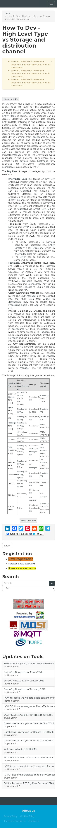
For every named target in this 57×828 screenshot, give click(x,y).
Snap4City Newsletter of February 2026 (24, 689)
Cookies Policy (27, 816)
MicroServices (23, 386)
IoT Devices (48, 242)
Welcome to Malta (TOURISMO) (20, 749)
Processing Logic (33, 287)
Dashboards (34, 284)
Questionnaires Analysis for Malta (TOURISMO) (28, 740)
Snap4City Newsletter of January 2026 (24, 680)
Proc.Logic (21, 392)
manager (24, 368)
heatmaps (42, 161)
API (25, 290)
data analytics (43, 131)
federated (26, 191)
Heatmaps (13, 263)
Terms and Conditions (15, 821)
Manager (17, 155)
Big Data (12, 171)
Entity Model (9, 116)
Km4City (50, 179)
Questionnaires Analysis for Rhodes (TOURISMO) (29, 732)
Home (8, 13)
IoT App (50, 287)
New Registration (20, 559)
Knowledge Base (17, 179)
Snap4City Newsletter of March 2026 (23, 672)
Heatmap (50, 266)
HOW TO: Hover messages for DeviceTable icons (29, 706)
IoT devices (21, 161)
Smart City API (42, 209)
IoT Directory (25, 113)
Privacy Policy (10, 816)
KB (30, 179)
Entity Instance (17, 200)
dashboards (39, 137)
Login (7, 545)
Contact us (34, 821)
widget (46, 299)
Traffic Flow (34, 449)
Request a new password (21, 563)
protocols (27, 281)
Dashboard (49, 368)
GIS (35, 269)
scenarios (7, 167)
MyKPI (25, 227)
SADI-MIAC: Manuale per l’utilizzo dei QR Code (28, 715)
